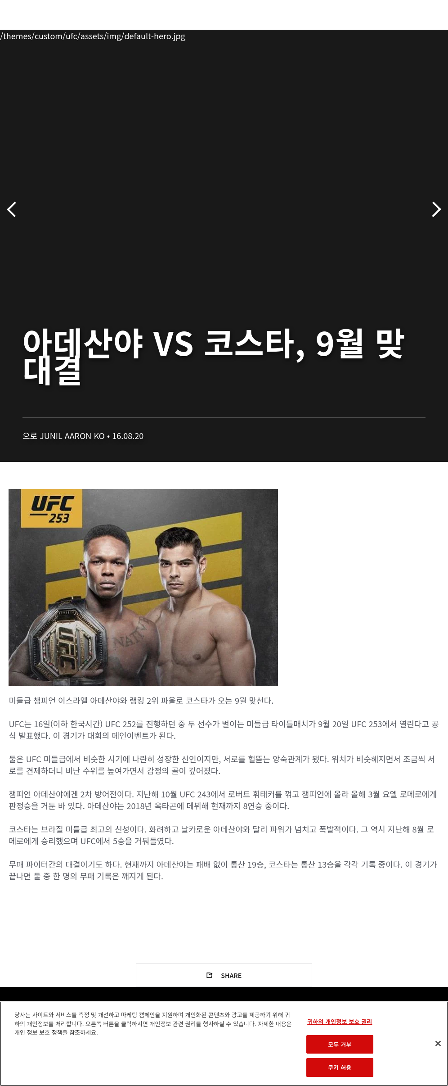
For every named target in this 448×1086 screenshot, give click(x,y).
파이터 (98, 34)
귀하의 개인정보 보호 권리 (339, 1021)
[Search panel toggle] (419, 34)
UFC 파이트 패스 (343, 34)
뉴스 (132, 34)
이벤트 (26, 34)
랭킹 (60, 34)
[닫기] (438, 1044)
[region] (224, 1043)
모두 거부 (339, 1044)
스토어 (396, 34)
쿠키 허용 (339, 1067)
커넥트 (290, 34)
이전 (14, 209)
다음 (433, 209)
